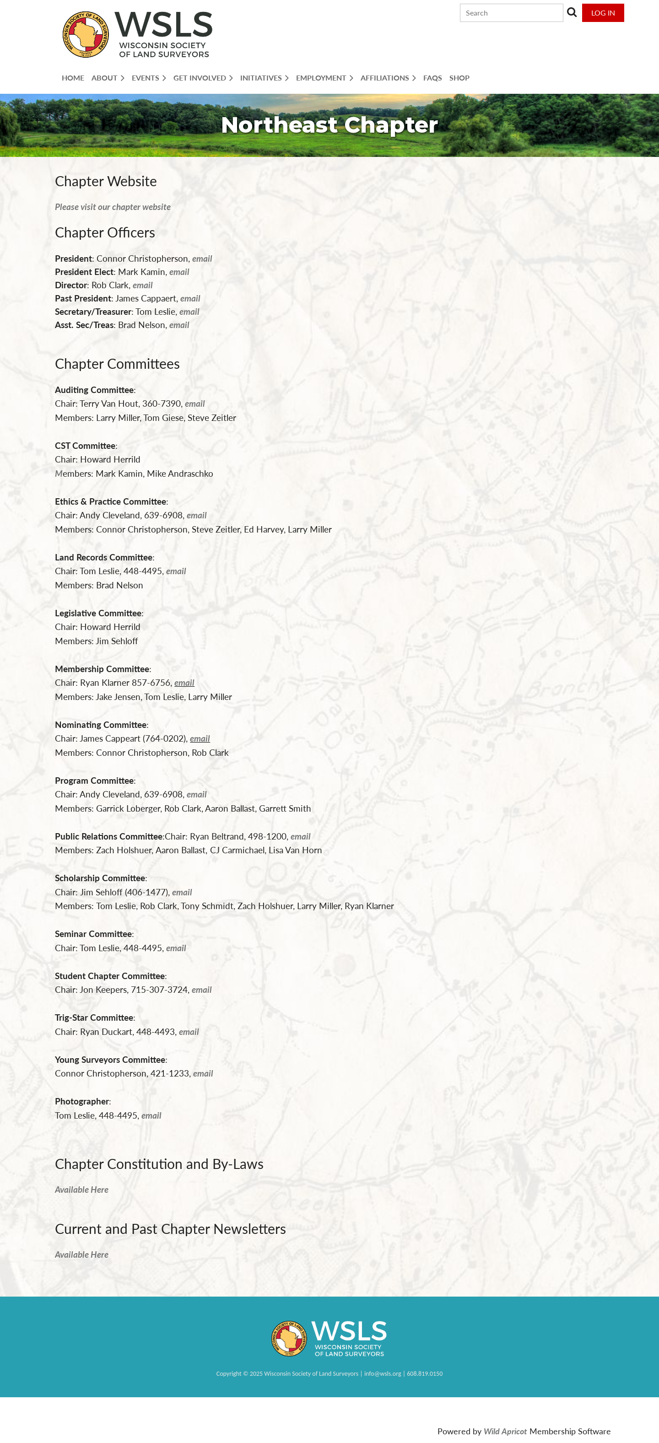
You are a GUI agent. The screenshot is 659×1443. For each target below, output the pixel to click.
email (143, 285)
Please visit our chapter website (113, 206)
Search (572, 12)
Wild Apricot (505, 1431)
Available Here (81, 1189)
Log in (603, 12)
